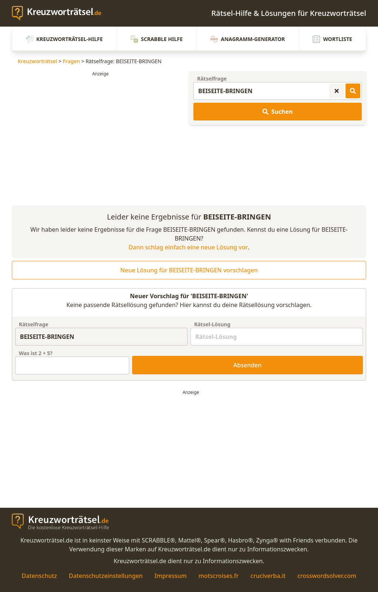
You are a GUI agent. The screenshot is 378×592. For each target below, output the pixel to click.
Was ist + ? (35, 353)
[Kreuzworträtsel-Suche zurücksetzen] (336, 91)
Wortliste (332, 39)
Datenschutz (39, 576)
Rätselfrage (212, 78)
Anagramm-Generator (247, 39)
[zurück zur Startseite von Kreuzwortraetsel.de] (60, 13)
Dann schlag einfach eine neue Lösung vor (188, 247)
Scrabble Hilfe (157, 39)
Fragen (71, 61)
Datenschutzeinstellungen (105, 576)
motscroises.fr (219, 576)
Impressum (171, 576)
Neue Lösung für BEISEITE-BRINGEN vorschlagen (189, 270)
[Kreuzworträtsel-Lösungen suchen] (353, 91)
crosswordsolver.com (327, 576)
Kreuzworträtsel (37, 61)
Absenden (247, 365)
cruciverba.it (268, 576)
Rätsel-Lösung (212, 324)
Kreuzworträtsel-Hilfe (64, 39)
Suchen (277, 112)
